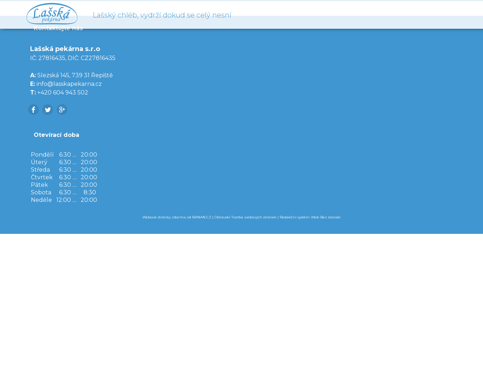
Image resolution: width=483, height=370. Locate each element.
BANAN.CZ (201, 353)
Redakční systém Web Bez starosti (310, 353)
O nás (397, 14)
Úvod (358, 14)
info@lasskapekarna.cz (69, 220)
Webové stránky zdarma (164, 353)
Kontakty (436, 14)
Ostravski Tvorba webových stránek (245, 353)
